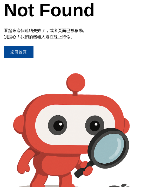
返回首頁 (18, 52)
